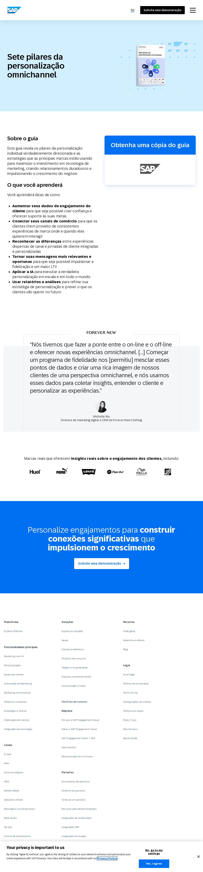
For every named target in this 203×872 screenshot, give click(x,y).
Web (6, 763)
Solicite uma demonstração (99, 563)
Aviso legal (129, 674)
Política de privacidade (136, 683)
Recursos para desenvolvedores (79, 808)
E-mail (7, 754)
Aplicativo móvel (13, 799)
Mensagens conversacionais (19, 808)
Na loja (8, 827)
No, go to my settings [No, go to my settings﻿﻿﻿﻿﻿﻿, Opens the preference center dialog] (154, 852)
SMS (6, 781)
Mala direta (10, 818)
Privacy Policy (107, 858)
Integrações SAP (70, 827)
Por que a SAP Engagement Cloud (80, 720)
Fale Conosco (69, 747)
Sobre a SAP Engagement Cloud (79, 729)
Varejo (65, 640)
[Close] (198, 856)
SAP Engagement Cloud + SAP (78, 738)
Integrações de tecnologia (18, 729)
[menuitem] (132, 10)
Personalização (12, 665)
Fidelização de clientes (16, 720)
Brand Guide (130, 738)
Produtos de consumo (74, 658)
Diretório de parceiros (73, 790)
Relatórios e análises (15, 701)
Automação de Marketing (18, 683)
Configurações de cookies (137, 701)
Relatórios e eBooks (134, 640)
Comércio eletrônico (73, 649)
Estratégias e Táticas (15, 710)
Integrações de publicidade (77, 818)
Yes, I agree (154, 863)
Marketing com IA (14, 656)
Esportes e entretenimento (76, 676)
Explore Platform (13, 631)
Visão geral (129, 631)
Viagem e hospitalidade (75, 667)
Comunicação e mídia (74, 685)
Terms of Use (130, 692)
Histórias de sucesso (74, 701)
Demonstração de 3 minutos (77, 756)
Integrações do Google (74, 836)
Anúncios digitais (13, 772)
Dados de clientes (14, 674)
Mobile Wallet (11, 790)
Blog (125, 649)
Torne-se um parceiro (73, 799)
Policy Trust (129, 720)
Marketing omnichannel (17, 692)
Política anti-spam (133, 710)
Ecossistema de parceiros (76, 781)
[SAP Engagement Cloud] (14, 10)
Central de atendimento (17, 836)
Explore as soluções (72, 631)
